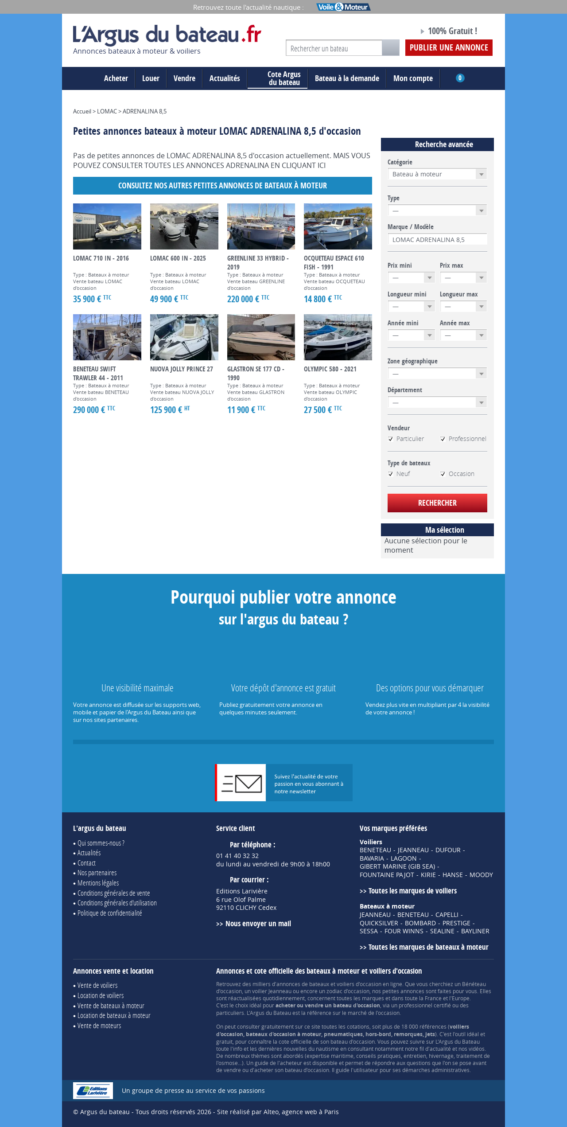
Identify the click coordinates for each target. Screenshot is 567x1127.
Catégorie (400, 162)
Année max (455, 323)
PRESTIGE (456, 923)
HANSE (453, 875)
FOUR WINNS (403, 931)
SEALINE (442, 931)
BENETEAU (375, 850)
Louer (150, 78)
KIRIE (428, 875)
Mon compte (413, 78)
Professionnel (463, 439)
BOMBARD (420, 923)
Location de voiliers (101, 995)
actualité (440, 1048)
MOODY (481, 875)
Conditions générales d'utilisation (117, 902)
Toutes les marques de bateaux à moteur (429, 947)
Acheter (116, 78)
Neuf (399, 474)
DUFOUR (448, 850)
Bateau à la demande (347, 78)
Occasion (457, 474)
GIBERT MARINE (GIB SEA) (397, 866)
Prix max (451, 265)
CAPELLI (446, 915)
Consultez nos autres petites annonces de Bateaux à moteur (222, 185)
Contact (87, 863)
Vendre (184, 78)
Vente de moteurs (99, 1025)
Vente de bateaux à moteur (111, 1005)
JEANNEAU (413, 850)
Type (394, 198)
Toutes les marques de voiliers (413, 890)
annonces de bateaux (302, 983)
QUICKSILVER (379, 923)
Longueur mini (407, 294)
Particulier (406, 439)
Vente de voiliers (97, 985)
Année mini (403, 323)
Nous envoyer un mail (258, 923)
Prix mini (400, 265)
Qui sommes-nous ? (101, 843)
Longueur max (459, 294)
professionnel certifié (425, 1005)
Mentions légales (98, 882)
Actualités (225, 78)
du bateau (277, 78)
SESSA (369, 931)
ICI (322, 165)
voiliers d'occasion (359, 983)
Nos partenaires (97, 872)
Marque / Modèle (411, 226)
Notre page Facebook (395, 32)
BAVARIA (372, 858)
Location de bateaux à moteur (114, 1015)
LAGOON (404, 858)
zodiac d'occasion (347, 990)
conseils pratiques (378, 1055)
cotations (358, 1026)
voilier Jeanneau (271, 990)
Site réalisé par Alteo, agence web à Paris (278, 1112)
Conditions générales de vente (114, 893)
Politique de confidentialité (110, 913)
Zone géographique (413, 361)
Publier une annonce (449, 47)
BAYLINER (475, 931)
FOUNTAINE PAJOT (387, 875)
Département (405, 390)
